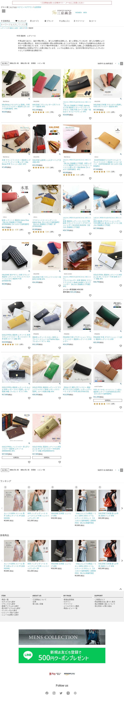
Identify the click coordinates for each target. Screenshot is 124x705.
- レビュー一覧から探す (10, 613)
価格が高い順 (25, 63)
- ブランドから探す (8, 604)
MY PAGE (67, 596)
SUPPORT (98, 596)
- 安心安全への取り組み (103, 606)
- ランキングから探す (9, 610)
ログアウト (28, 7)
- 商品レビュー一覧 (70, 608)
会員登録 (37, 7)
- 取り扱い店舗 (37, 604)
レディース (4, 28)
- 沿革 (34, 602)
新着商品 (5, 21)
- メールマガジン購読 (71, 606)
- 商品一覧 (5, 599)
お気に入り (64, 21)
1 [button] (118, 63)
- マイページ (67, 604)
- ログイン (67, 602)
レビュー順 (41, 63)
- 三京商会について (39, 599)
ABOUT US (36, 596)
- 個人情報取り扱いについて (104, 604)
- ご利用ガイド (99, 599)
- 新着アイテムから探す (10, 606)
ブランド (49, 21)
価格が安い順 (14, 63)
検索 (26, 24)
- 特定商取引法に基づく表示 (104, 602)
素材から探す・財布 (16, 28)
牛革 (25, 28)
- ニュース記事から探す (10, 615)
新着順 (33, 63)
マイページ (79, 21)
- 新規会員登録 (68, 599)
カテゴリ (34, 21)
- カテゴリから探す (8, 602)
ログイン (20, 7)
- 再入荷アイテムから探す (10, 608)
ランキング (21, 21)
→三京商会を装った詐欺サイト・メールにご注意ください (62, 3)
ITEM (3, 596)
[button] (115, 63)
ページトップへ (121, 589)
